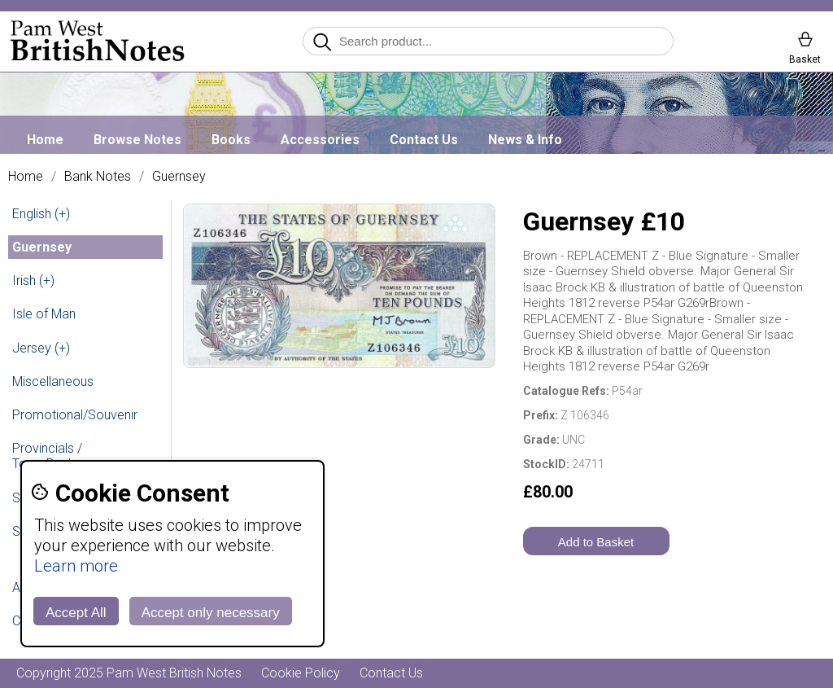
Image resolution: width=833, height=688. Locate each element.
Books (231, 139)
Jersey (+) (41, 348)
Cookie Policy (300, 673)
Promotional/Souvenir (74, 415)
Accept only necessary (211, 612)
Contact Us (424, 139)
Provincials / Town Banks (47, 455)
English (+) (41, 213)
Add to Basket (596, 542)
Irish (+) (33, 280)
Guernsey (179, 176)
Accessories (320, 139)
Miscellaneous (53, 381)
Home (45, 139)
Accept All (76, 612)
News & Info (525, 139)
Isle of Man (44, 314)
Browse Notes (137, 139)
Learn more (76, 566)
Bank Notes (97, 176)
